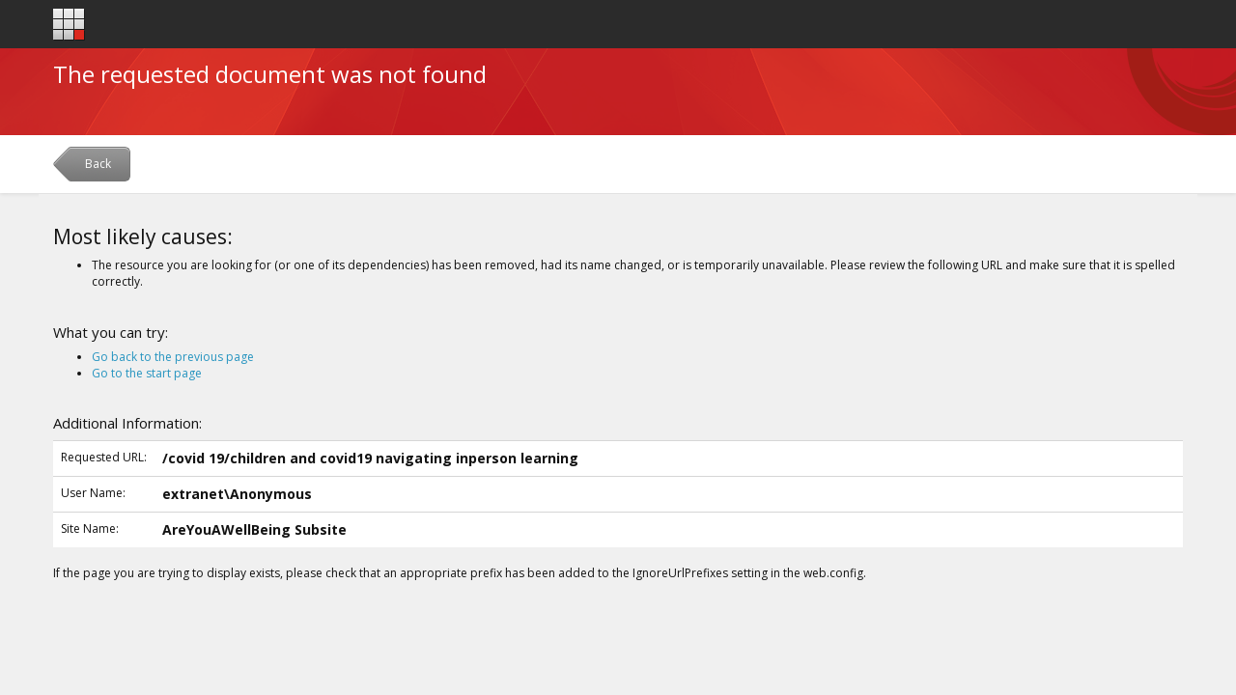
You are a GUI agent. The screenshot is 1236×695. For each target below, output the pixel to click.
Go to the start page (147, 373)
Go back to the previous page (173, 356)
